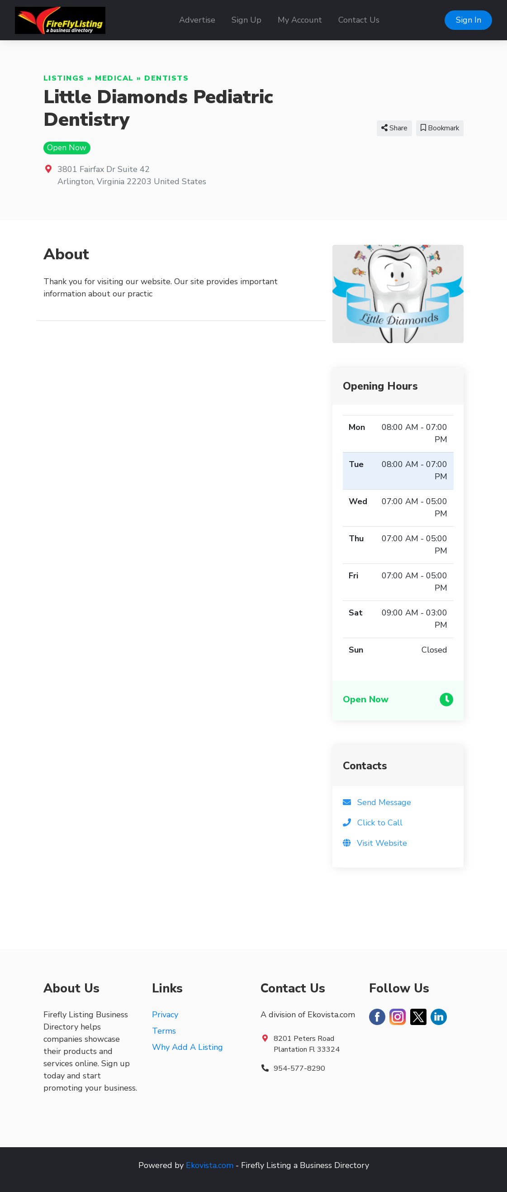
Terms (164, 1030)
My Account (300, 19)
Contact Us (358, 19)
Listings (64, 78)
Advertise (197, 19)
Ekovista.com (209, 1165)
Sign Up (246, 19)
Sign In (468, 19)
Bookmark (440, 128)
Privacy (165, 1014)
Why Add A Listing (187, 1047)
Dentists (166, 78)
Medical (114, 78)
